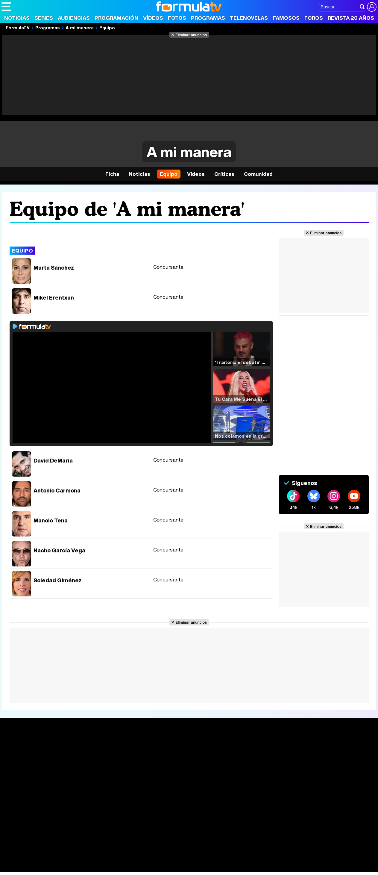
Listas (85, 759)
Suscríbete (315, 768)
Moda (54, 859)
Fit (152, 859)
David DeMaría (53, 460)
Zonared (152, 867)
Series (43, 18)
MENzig (41, 867)
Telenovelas (249, 18)
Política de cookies (128, 816)
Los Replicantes (49, 843)
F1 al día (96, 867)
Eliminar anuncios (191, 34)
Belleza (71, 859)
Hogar (164, 859)
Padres (106, 859)
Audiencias (74, 18)
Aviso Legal (49, 816)
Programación (116, 18)
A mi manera (80, 27)
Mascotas (198, 859)
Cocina (139, 859)
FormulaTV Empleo (62, 851)
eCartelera (96, 851)
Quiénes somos (18, 816)
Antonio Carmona (57, 490)
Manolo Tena (51, 520)
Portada (16, 746)
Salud (123, 859)
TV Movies (90, 766)
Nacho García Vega (59, 550)
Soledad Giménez (57, 580)
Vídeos (153, 18)
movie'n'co (156, 851)
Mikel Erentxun (54, 297)
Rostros (311, 746)
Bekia (40, 859)
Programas (208, 18)
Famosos (286, 18)
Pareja (89, 859)
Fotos (177, 18)
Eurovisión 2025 (244, 764)
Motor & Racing (124, 867)
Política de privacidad (85, 816)
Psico (179, 859)
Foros (313, 18)
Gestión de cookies (170, 816)
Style (57, 867)
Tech (79, 867)
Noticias (17, 18)
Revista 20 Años (351, 18)
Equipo (107, 27)
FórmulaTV (18, 27)
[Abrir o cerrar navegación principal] (6, 6)
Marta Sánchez (54, 267)
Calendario (90, 753)
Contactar (228, 816)
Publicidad (204, 816)
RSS (246, 816)
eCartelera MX (126, 851)
